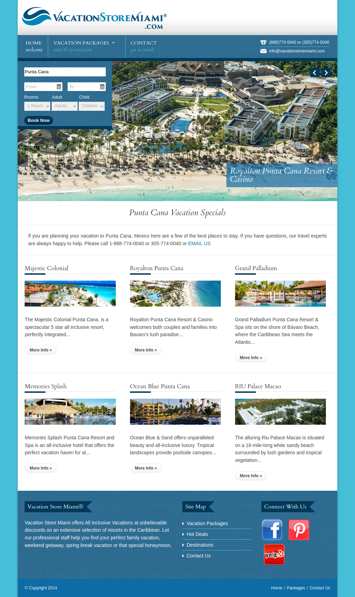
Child (84, 97)
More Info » (40, 350)
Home (276, 588)
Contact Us (198, 555)
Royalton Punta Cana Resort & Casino (281, 175)
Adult (57, 97)
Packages (296, 588)
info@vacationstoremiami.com (297, 51)
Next (325, 72)
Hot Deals (197, 534)
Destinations (200, 545)
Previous (314, 72)
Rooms (31, 97)
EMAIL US (199, 243)
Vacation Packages (207, 523)
